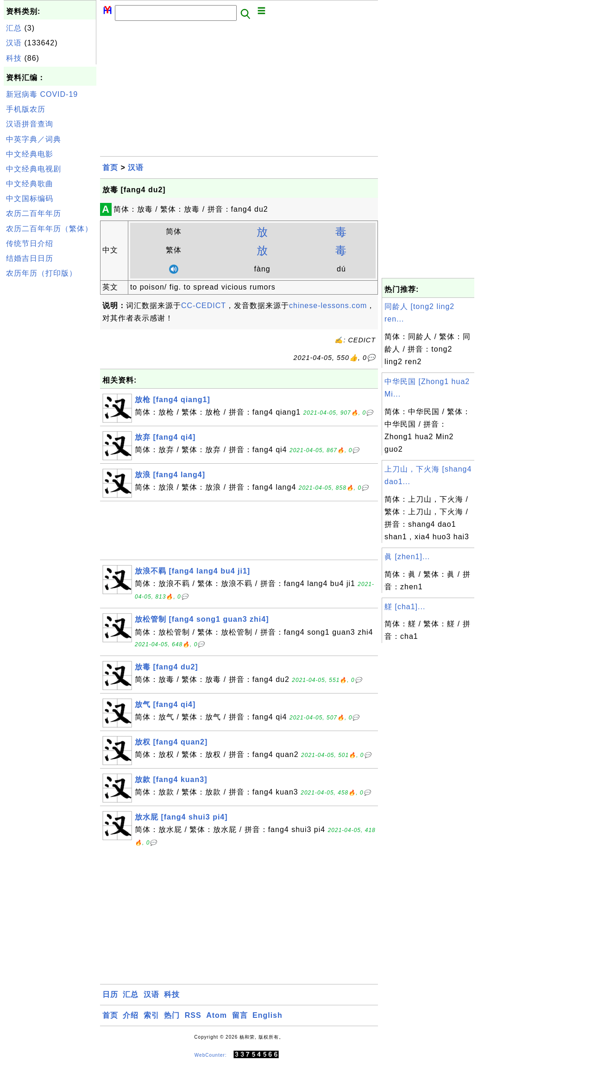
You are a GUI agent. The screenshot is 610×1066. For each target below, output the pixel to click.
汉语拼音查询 (29, 124)
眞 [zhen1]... (407, 557)
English (267, 1015)
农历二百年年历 (33, 213)
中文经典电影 (29, 154)
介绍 (130, 1015)
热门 (172, 1015)
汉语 (14, 43)
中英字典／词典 (33, 139)
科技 (14, 58)
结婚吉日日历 (29, 258)
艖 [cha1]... (404, 607)
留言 (240, 1015)
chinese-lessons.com (328, 305)
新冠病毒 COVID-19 (42, 94)
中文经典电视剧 (33, 169)
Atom (216, 1015)
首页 (110, 167)
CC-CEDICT (203, 305)
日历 (110, 994)
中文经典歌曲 (29, 184)
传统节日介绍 (29, 243)
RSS (193, 1015)
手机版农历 (25, 109)
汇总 (14, 28)
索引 (151, 1015)
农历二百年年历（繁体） (49, 229)
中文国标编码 (29, 198)
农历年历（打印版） (41, 273)
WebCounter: (211, 1054)
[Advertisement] (50, 421)
